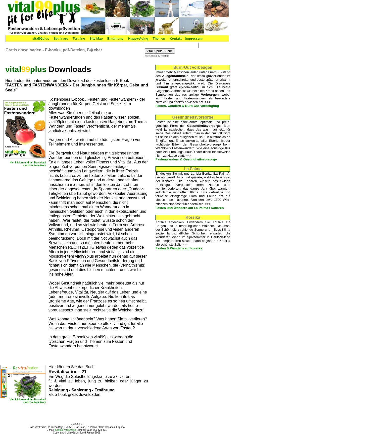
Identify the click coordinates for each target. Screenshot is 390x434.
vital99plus (40, 38)
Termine (79, 38)
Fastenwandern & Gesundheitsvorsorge (186, 159)
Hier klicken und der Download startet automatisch (28, 164)
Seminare (61, 38)
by (163, 56)
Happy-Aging (138, 38)
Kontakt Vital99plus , (66, 430)
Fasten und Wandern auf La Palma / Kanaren (189, 208)
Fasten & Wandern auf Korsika (178, 248)
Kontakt (176, 38)
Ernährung (115, 38)
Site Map (96, 38)
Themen (159, 38)
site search (151, 56)
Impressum (193, 38)
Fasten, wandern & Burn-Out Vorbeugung (187, 106)
